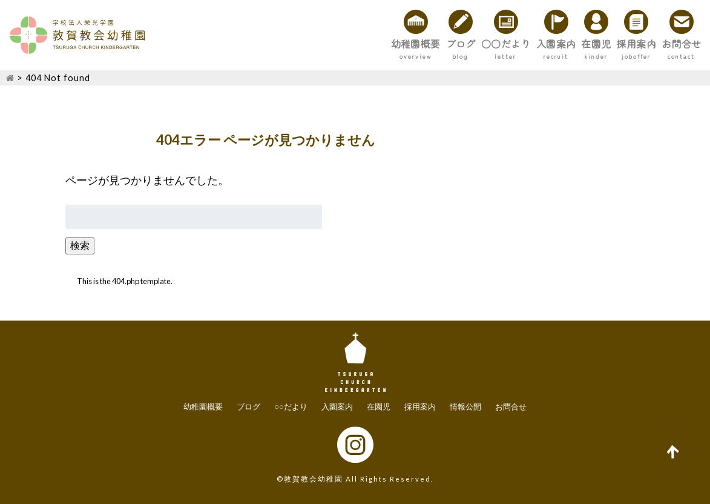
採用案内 (602, 43)
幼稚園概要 (269, 43)
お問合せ (670, 43)
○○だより (404, 43)
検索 (80, 245)
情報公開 (465, 407)
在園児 (540, 43)
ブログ (336, 43)
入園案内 (477, 43)
